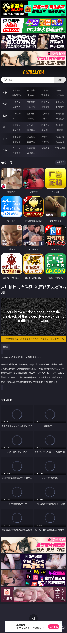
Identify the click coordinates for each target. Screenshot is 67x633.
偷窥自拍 (17, 125)
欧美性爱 (60, 113)
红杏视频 (17, 153)
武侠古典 (60, 136)
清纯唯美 (31, 130)
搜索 (60, 79)
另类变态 (60, 118)
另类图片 (60, 130)
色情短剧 (31, 153)
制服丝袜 (17, 118)
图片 (4, 127)
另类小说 (31, 141)
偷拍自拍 (31, 113)
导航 (4, 150)
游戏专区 (60, 90)
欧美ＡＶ (45, 102)
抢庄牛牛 (60, 95)
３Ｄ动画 (60, 102)
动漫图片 (60, 125)
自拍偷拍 (31, 102)
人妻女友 (45, 136)
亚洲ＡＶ (17, 102)
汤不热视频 (60, 148)
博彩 (4, 92)
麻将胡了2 (16, 95)
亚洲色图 (31, 125)
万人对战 (45, 90)
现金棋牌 (45, 95)
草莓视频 (45, 148)
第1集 (5, 347)
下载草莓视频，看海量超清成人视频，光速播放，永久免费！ (35, 339)
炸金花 (31, 95)
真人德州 (31, 90)
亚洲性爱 (17, 113)
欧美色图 (45, 125)
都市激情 (17, 136)
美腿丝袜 (17, 130)
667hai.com (33, 72)
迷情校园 (17, 141)
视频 (4, 104)
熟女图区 (45, 130)
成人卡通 (45, 113)
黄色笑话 (45, 141)
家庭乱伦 (31, 136)
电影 (4, 115)
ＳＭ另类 (60, 106)
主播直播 (45, 106)
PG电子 (16, 90)
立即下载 (54, 626)
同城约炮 (17, 148)
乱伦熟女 (45, 118)
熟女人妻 (17, 106)
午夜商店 (31, 148)
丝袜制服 (31, 106)
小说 (4, 138)
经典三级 (31, 118)
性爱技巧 (60, 141)
